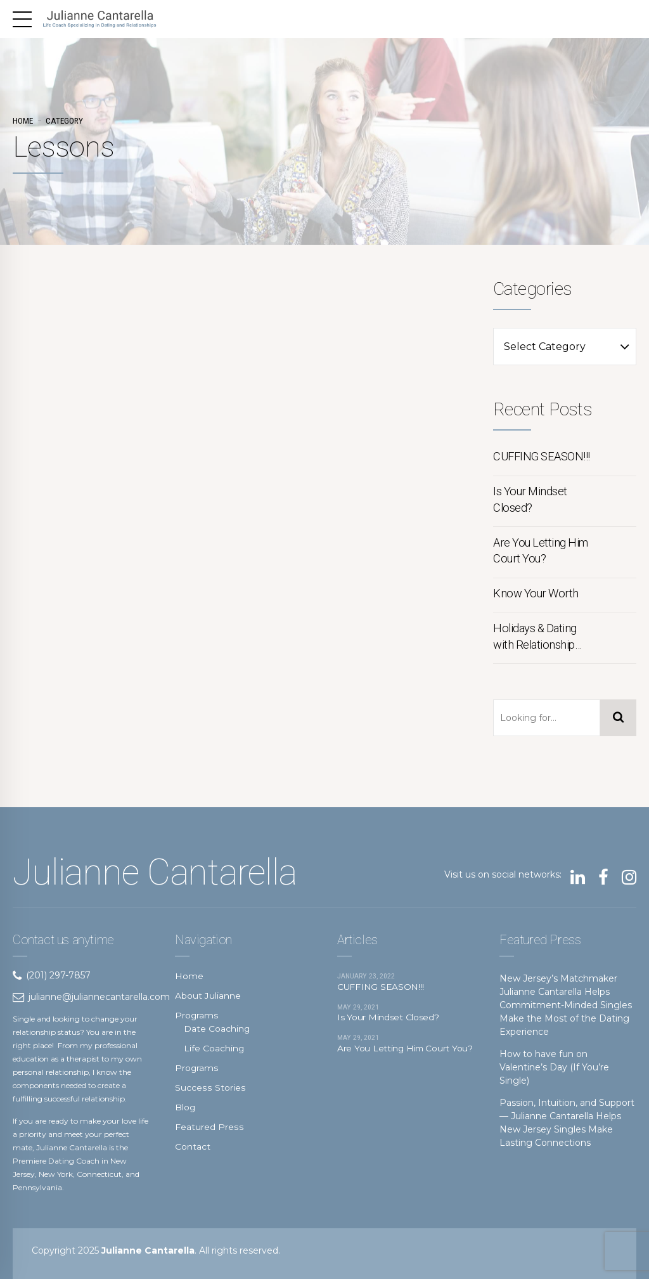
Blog (185, 1107)
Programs (197, 1015)
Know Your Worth (536, 593)
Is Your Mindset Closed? (530, 499)
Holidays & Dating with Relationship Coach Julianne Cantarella (535, 636)
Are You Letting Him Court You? (540, 551)
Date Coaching (217, 1028)
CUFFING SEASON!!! (541, 456)
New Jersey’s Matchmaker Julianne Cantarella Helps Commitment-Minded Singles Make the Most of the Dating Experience (565, 1005)
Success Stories (209, 1087)
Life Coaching (214, 1048)
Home (23, 121)
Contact (192, 1146)
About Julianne (208, 995)
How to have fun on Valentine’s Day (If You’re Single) (554, 1067)
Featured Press (209, 1127)
